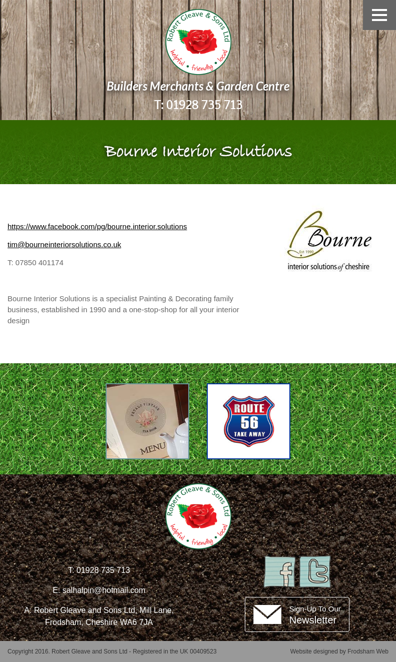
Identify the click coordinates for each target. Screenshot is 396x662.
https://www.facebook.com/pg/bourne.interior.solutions (97, 226)
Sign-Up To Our (315, 614)
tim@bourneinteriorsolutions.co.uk (64, 244)
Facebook (279, 571)
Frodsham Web (367, 651)
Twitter (314, 571)
